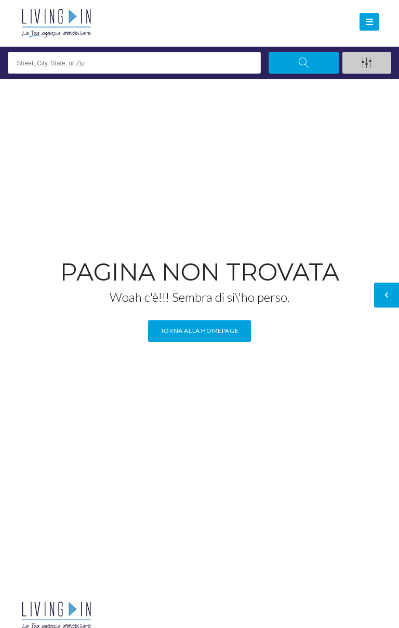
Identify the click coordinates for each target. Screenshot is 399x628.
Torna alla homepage (199, 331)
